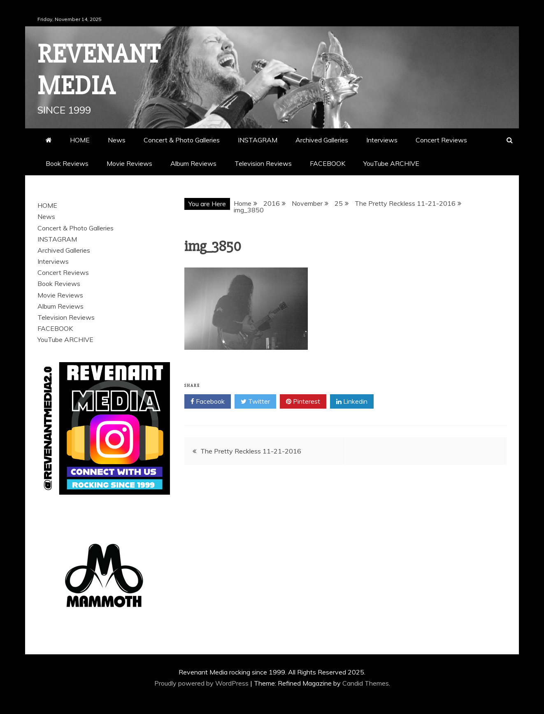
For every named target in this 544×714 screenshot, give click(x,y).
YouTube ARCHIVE (391, 163)
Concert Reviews (441, 140)
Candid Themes (365, 683)
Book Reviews (67, 163)
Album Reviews (193, 163)
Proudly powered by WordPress (202, 683)
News (117, 140)
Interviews (382, 140)
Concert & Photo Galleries (182, 140)
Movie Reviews (129, 163)
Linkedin (351, 402)
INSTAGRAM (257, 140)
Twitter (255, 402)
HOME (80, 140)
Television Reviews (263, 163)
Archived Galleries (321, 140)
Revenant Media (98, 70)
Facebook (208, 402)
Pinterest (303, 402)
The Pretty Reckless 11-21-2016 (250, 451)
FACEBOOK (327, 163)
